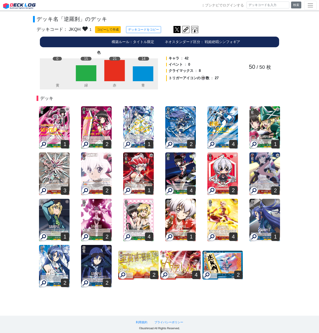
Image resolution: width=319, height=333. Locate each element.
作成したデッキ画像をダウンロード (194, 29)
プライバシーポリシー (168, 322)
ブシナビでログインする (223, 5)
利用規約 (141, 322)
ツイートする (177, 29)
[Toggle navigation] (310, 5)
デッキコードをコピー (143, 29)
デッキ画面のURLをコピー (185, 29)
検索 (296, 5)
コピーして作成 (108, 29)
